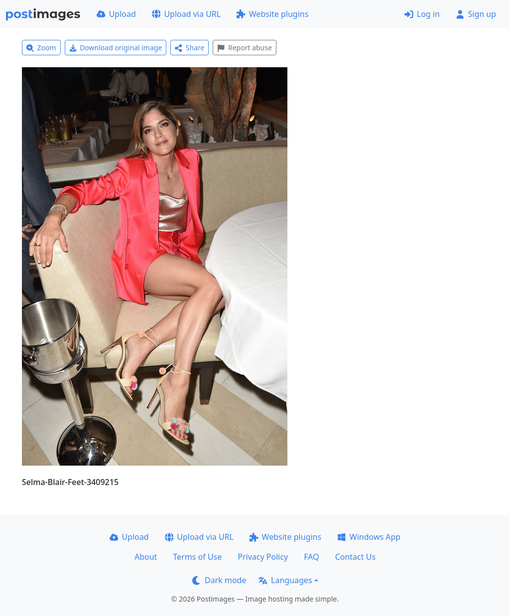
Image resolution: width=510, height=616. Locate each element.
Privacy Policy (263, 556)
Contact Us (355, 556)
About (145, 556)
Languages (285, 580)
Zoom (41, 47)
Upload (116, 13)
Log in (422, 13)
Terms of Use (197, 556)
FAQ (311, 556)
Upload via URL (186, 13)
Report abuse (244, 47)
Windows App (368, 536)
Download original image (115, 47)
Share (189, 47)
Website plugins (272, 13)
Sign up (476, 13)
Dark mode (219, 580)
